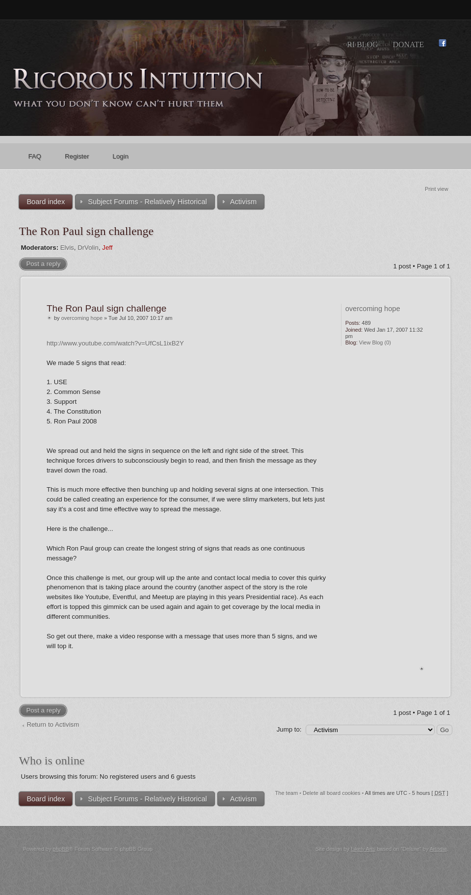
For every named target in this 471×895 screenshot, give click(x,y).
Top (421, 668)
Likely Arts (363, 849)
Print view (436, 189)
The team (286, 793)
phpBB (61, 849)
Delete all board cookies (331, 793)
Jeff (107, 247)
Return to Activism (52, 724)
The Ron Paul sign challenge (86, 231)
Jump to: (289, 729)
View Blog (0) (375, 342)
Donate (408, 44)
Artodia (438, 849)
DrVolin (88, 247)
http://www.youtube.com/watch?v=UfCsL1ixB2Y (115, 343)
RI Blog (362, 44)
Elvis (67, 247)
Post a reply (43, 263)
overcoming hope (82, 318)
